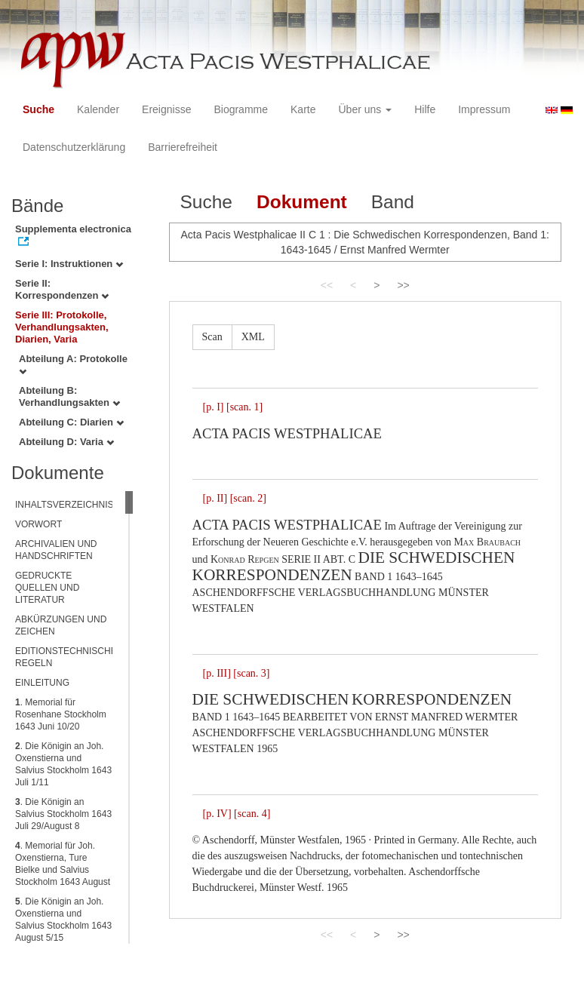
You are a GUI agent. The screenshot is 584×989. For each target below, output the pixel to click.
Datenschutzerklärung (74, 147)
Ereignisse (166, 109)
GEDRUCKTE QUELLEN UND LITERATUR (47, 587)
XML (253, 336)
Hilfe (424, 109)
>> (403, 285)
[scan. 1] (244, 407)
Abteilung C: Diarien (71, 422)
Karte (302, 109)
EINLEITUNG (42, 682)
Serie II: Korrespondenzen (62, 289)
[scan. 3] (251, 673)
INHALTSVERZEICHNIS (64, 504)
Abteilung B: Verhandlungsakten (69, 396)
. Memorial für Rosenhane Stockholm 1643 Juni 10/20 (60, 714)
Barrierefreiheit (182, 147)
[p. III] (217, 673)
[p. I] (213, 407)
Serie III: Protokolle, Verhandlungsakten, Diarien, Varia (62, 327)
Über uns (365, 109)
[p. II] (215, 498)
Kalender (98, 109)
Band (392, 202)
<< (327, 285)
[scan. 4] (252, 813)
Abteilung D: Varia (66, 441)
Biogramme (241, 109)
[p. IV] (217, 813)
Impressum (484, 109)
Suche (38, 109)
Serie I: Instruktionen (69, 263)
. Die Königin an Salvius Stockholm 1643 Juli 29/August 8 (63, 814)
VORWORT (38, 524)
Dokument (302, 202)
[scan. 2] (248, 498)
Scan (212, 336)
